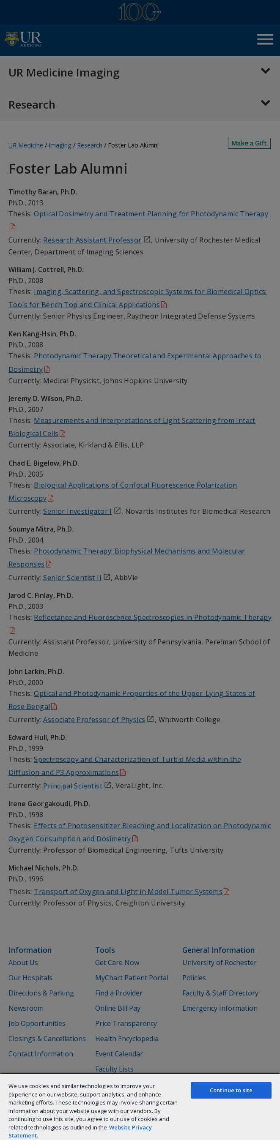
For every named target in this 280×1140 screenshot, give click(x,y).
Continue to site (231, 1090)
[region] (140, 1106)
